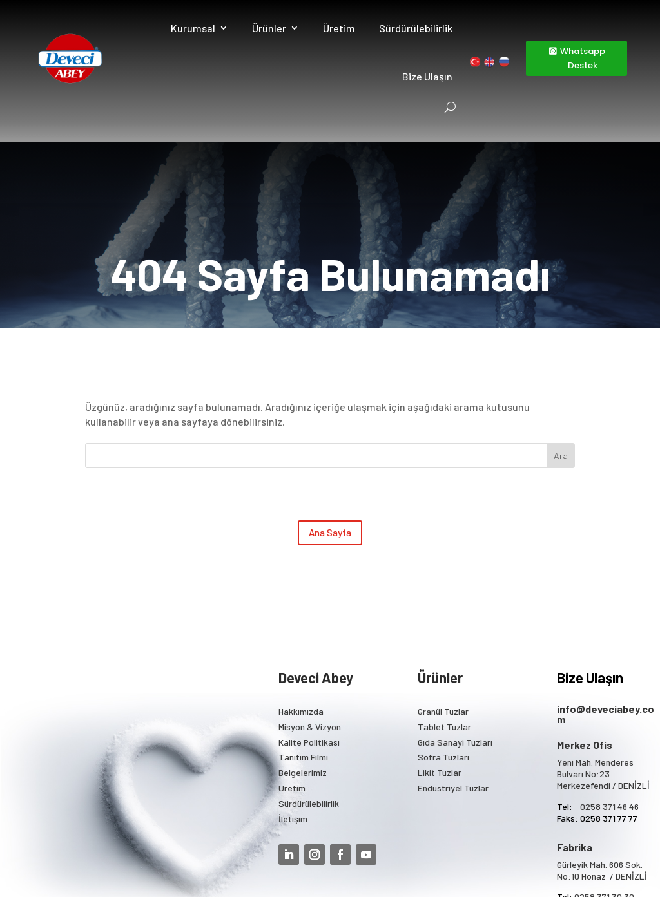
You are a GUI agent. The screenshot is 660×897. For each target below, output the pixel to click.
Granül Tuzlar (443, 624)
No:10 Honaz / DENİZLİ (602, 789)
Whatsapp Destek (582, 58)
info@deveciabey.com (605, 627)
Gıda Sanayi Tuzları (455, 655)
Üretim (340, 28)
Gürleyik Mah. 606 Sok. (600, 777)
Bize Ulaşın (428, 76)
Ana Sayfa (330, 445)
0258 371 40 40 (604, 822)
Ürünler (270, 28)
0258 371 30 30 (604, 810)
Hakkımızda (301, 624)
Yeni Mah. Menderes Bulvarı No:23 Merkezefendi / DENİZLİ (603, 687)
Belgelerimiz (302, 685)
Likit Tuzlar (439, 685)
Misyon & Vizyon (309, 639)
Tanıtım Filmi (303, 670)
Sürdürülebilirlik (416, 28)
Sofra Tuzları (443, 670)
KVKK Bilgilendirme (397, 870)
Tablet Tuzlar (444, 639)
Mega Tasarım (474, 870)
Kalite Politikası (309, 655)
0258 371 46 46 (609, 719)
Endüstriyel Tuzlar (453, 700)
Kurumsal (193, 28)
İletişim (292, 731)
